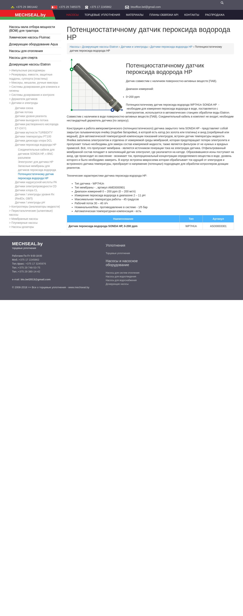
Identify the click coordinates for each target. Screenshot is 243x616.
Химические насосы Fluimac (29, 37)
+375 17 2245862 (100, 6)
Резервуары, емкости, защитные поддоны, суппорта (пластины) (30, 76)
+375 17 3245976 (35, 263)
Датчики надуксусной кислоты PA (36, 182)
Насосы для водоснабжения (121, 280)
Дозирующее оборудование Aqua (33, 44)
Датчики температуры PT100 (33, 136)
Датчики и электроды (24, 103)
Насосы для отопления (26, 51)
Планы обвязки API (163, 14)
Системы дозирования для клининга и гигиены (34, 88)
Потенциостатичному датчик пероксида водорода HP (36, 176)
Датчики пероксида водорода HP (35, 144)
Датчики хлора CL (26, 190)
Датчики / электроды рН (30, 202)
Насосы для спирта (23, 57)
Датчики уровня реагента (31, 116)
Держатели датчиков (24, 99)
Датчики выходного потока (31, 120)
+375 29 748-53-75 (29, 267)
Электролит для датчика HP (35, 161)
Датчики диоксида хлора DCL (33, 140)
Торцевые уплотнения (118, 253)
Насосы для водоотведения (121, 276)
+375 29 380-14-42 (29, 271)
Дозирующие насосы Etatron (30, 64)
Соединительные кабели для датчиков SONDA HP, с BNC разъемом (36, 153)
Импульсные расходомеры (28, 70)
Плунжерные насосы (24, 222)
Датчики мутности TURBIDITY (34, 132)
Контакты (191, 14)
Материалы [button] (134, 14)
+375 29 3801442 (26, 6)
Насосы (72, 14)
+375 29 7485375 (69, 6)
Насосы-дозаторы (22, 227)
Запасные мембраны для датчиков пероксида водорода (37, 168)
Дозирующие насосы (117, 284)
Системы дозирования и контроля (32, 94)
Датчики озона (24, 108)
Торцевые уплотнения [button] (102, 14)
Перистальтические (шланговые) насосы (31, 212)
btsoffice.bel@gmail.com (146, 6)
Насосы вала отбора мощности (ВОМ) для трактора (32, 28)
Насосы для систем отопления (122, 272)
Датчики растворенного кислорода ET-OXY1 (36, 126)
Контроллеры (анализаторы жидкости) (35, 206)
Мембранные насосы (24, 218)
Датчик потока (24, 112)
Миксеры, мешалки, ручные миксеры (34, 82)
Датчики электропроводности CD (36, 186)
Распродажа (214, 14)
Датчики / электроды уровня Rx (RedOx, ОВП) (34, 196)
